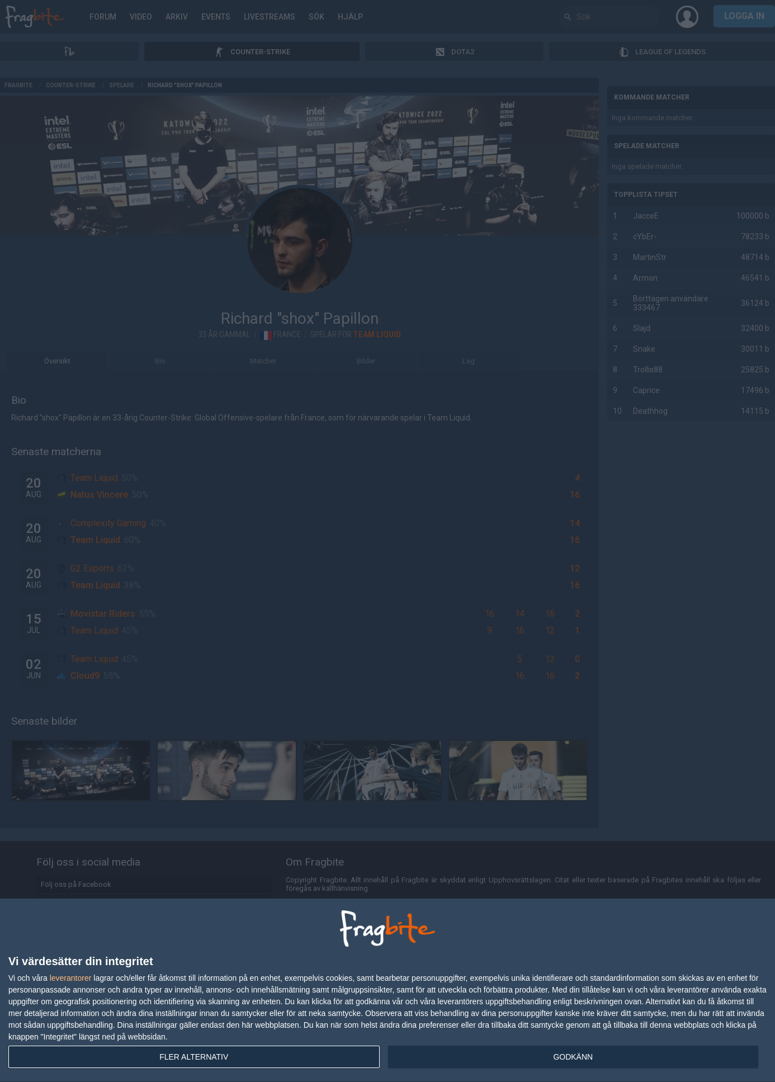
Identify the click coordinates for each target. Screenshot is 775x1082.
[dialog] (387, 990)
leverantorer (71, 978)
